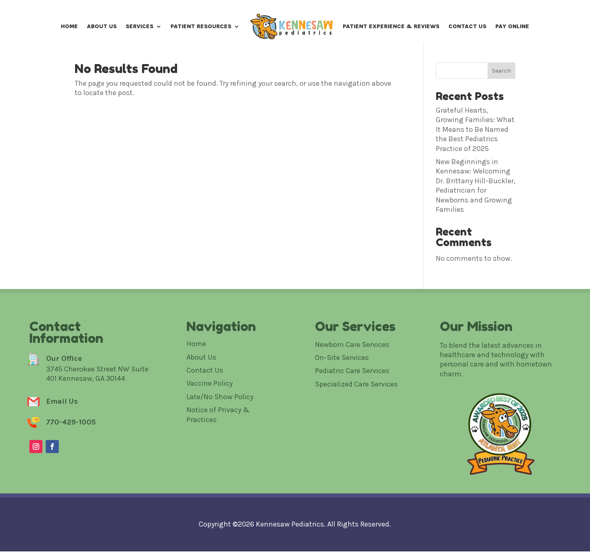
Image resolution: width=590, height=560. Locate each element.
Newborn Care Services (352, 371)
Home (69, 26)
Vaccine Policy (209, 410)
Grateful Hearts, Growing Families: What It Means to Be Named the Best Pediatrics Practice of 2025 (475, 156)
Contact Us (467, 26)
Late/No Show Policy (219, 424)
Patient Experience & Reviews (391, 26)
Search (501, 97)
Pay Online (512, 26)
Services (139, 26)
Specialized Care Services (356, 411)
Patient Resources (201, 26)
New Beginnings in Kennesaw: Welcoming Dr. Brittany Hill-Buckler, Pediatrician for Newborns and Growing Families (475, 212)
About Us (102, 26)
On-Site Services (342, 384)
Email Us (62, 428)
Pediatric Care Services (352, 397)
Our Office (64, 385)
